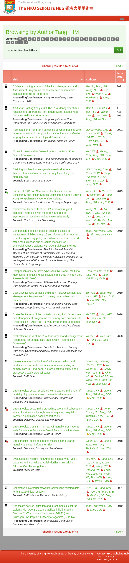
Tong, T (108, 408)
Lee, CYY (101, 216)
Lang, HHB (93, 144)
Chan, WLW (94, 133)
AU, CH (101, 220)
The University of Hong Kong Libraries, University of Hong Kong (56, 553)
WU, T (99, 462)
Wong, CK (103, 466)
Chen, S (106, 300)
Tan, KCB (98, 477)
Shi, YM (94, 234)
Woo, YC (96, 137)
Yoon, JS (95, 491)
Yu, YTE (92, 151)
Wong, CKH (94, 90)
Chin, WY (97, 194)
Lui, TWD (103, 223)
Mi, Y (109, 365)
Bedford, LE (101, 376)
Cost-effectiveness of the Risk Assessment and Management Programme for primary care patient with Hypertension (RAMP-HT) (47, 340)
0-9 (20, 39)
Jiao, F (108, 390)
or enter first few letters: (23, 50)
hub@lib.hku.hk (111, 559)
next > (119, 66)
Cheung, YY (94, 469)
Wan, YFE (102, 93)
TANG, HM (98, 212)
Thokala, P (92, 416)
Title (15, 79)
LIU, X (89, 129)
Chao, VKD (100, 380)
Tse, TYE (92, 111)
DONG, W (91, 361)
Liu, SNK (95, 300)
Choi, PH (102, 198)
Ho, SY (90, 303)
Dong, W (91, 271)
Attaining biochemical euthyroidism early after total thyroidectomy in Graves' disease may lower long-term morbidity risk (44, 173)
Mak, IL (90, 86)
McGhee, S (94, 97)
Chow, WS (97, 473)
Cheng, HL (92, 412)
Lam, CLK (103, 108)
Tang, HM (101, 86)
